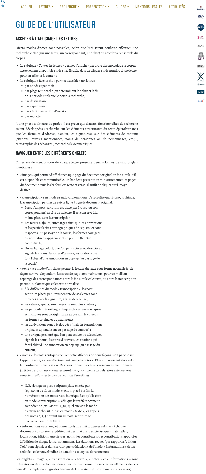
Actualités (177, 6)
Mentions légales (149, 6)
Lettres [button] (45, 6)
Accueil (27, 6)
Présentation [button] (96, 6)
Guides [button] (121, 6)
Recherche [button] (68, 6)
